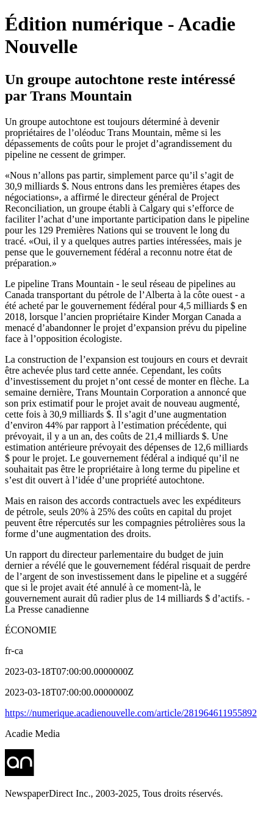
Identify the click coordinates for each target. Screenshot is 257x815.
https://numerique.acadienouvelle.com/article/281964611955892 (131, 713)
